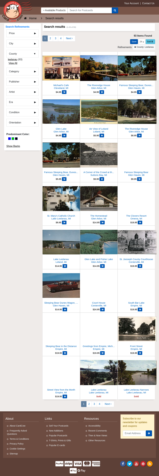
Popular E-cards (57, 445)
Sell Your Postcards (58, 426)
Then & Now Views (97, 435)
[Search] (115, 10)
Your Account (131, 3)
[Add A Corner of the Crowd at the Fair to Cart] (102, 179)
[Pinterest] (143, 463)
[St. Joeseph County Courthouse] (136, 245)
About (9, 418)
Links (48, 418)
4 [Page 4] (60, 38)
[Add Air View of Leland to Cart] (102, 135)
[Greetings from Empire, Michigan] (98, 332)
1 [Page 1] (45, 38)
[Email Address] (134, 433)
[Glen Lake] (61, 115)
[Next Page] (69, 38)
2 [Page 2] (50, 38)
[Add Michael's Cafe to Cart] (64, 92)
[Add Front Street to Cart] (140, 353)
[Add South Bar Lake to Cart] (140, 309)
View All (13, 63)
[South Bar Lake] (136, 289)
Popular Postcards (58, 435)
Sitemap (14, 453)
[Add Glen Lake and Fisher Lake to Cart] (102, 266)
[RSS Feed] (150, 463)
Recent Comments (97, 430)
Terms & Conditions (19, 439)
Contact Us (148, 3)
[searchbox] (89, 10)
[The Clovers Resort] (136, 202)
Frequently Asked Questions (17, 432)
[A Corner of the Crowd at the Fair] (98, 158)
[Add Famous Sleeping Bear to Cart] (139, 179)
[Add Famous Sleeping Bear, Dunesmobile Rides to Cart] (139, 92)
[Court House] (98, 289)
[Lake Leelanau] (61, 245)
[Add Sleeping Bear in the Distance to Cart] (65, 353)
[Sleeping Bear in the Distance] (61, 332)
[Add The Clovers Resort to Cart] (140, 222)
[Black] (16, 138)
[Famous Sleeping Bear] (136, 158)
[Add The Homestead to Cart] (102, 222)
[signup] (149, 433)
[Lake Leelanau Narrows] (136, 376)
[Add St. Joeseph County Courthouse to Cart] (140, 266)
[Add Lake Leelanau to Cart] (65, 266)
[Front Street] (136, 332)
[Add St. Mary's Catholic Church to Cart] (64, 222)
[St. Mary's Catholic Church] (61, 202)
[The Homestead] (98, 202)
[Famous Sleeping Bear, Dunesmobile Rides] (136, 71)
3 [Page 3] (55, 38)
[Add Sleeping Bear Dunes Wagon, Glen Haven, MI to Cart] (65, 309)
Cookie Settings (17, 448)
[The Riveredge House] (98, 71)
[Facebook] (123, 463)
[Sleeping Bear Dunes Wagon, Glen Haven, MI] (61, 289)
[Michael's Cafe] (61, 71)
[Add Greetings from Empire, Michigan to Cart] (102, 353)
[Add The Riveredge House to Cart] (102, 92)
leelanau (12, 59)
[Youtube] (136, 463)
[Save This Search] (134, 41)
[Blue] (9, 138)
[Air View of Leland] (98, 115)
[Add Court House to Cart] (102, 309)
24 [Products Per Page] (142, 41)
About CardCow (17, 426)
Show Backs (13, 146)
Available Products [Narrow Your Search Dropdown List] (54, 10)
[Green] (13, 138)
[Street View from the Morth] (61, 376)
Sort (150, 41)
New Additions (56, 430)
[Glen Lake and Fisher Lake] (98, 245)
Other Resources (96, 440)
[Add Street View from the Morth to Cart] (65, 396)
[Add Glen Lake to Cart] (64, 135)
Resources (91, 418)
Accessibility (94, 426)
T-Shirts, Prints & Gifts (60, 440)
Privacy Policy (17, 444)
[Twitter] (129, 463)
